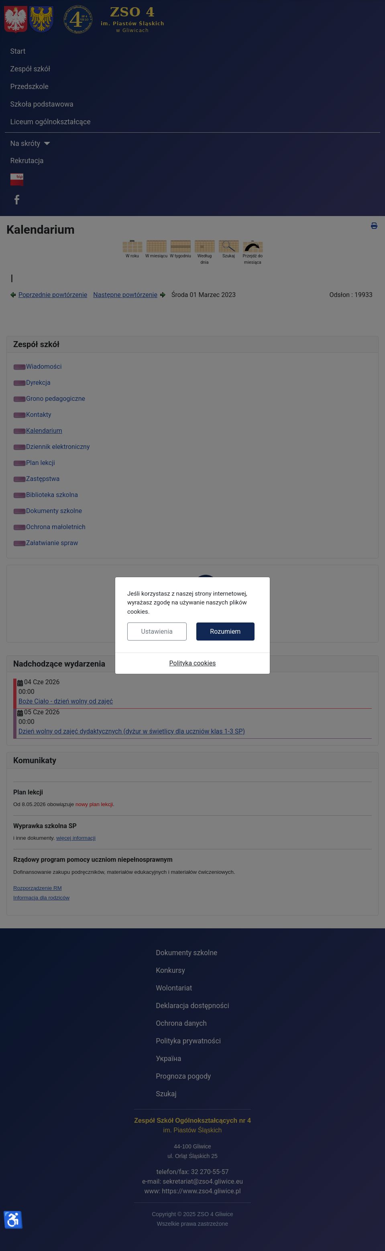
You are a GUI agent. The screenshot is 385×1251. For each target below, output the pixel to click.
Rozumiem (225, 631)
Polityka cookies (192, 663)
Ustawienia (157, 631)
